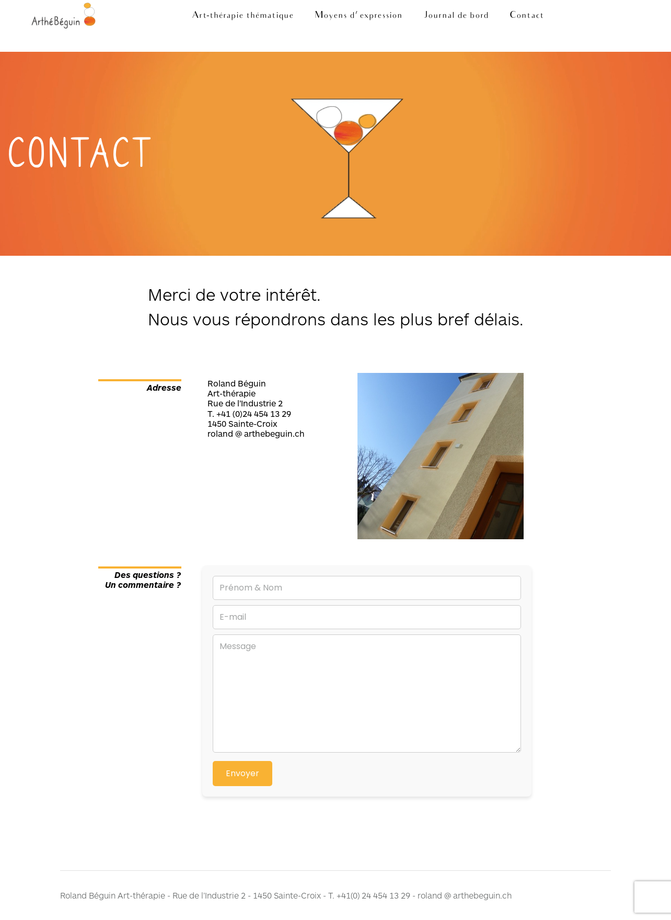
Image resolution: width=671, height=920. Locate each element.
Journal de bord (456, 15)
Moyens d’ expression (358, 15)
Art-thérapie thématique (243, 15)
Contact (527, 15)
